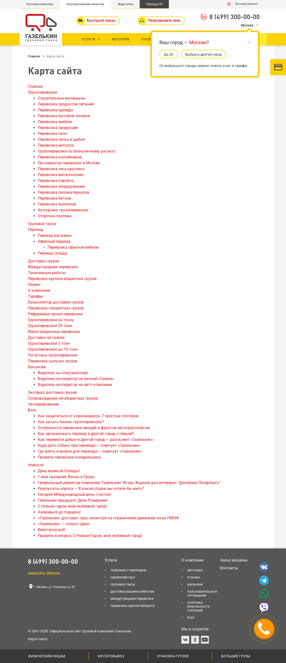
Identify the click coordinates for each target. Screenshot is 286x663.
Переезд (35, 229)
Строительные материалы (62, 98)
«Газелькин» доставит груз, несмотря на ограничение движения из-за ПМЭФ (108, 518)
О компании (39, 290)
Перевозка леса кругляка (61, 168)
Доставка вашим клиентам (132, 591)
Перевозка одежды (55, 110)
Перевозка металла (56, 145)
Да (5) (169, 54)
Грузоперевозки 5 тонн (49, 343)
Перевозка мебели (55, 121)
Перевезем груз (123, 577)
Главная (35, 86)
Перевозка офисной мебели (73, 247)
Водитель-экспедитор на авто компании (75, 384)
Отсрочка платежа (55, 216)
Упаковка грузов (173, 656)
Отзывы (193, 577)
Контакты (229, 568)
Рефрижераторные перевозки (55, 314)
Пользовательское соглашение (202, 593)
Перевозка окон (52, 133)
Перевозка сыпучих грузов (52, 361)
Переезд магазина (55, 235)
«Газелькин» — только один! (63, 524)
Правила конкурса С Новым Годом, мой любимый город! (90, 535)
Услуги (111, 560)
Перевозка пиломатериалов (63, 192)
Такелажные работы (47, 272)
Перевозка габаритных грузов (56, 308)
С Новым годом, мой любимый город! (72, 506)
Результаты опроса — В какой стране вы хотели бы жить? (91, 488)
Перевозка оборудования (61, 186)
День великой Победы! (59, 471)
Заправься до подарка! (59, 512)
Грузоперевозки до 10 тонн (53, 349)
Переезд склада (52, 253)
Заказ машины (234, 560)
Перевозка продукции (58, 127)
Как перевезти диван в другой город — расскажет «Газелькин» (95, 439)
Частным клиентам (39, 4)
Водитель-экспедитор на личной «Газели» (76, 378)
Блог (32, 410)
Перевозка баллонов (57, 204)
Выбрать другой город (203, 54)
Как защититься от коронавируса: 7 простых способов (88, 416)
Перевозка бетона (54, 198)
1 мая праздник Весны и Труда (66, 476)
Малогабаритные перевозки (54, 331)
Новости (35, 465)
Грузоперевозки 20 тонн (50, 325)
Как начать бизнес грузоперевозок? (71, 422)
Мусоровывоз (111, 656)
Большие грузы (235, 656)
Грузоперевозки (42, 92)
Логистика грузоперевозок (52, 355)
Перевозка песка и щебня (61, 139)
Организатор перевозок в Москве (69, 163)
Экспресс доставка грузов (52, 392)
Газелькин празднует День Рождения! (73, 500)
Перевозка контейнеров (60, 157)
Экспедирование (43, 404)
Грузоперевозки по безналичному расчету (76, 151)
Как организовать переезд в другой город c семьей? (86, 433)
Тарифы (35, 296)
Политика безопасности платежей (198, 606)
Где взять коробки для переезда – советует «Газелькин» (90, 451)
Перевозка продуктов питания (66, 104)
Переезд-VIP (154, 4)
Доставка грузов (43, 261)
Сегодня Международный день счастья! (74, 494)
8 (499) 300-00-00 (234, 17)
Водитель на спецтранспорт (63, 372)
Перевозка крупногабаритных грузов (62, 278)
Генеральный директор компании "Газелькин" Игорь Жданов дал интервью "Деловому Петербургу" (129, 482)
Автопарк (195, 570)
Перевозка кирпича (56, 180)
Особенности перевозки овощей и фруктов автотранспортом (94, 427)
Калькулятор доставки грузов (56, 302)
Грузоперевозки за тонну (51, 320)
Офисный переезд (54, 241)
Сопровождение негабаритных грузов (63, 398)
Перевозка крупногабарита (133, 606)
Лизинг (34, 284)
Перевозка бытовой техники (64, 116)
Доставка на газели (46, 337)
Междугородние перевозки (53, 267)
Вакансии (37, 367)
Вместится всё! (51, 529)
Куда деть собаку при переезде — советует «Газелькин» (89, 445)
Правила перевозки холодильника (69, 457)
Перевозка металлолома (61, 174)
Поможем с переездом (128, 570)
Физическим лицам (46, 656)
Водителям (125, 4)
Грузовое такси (42, 223)
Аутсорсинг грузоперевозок (63, 210)
